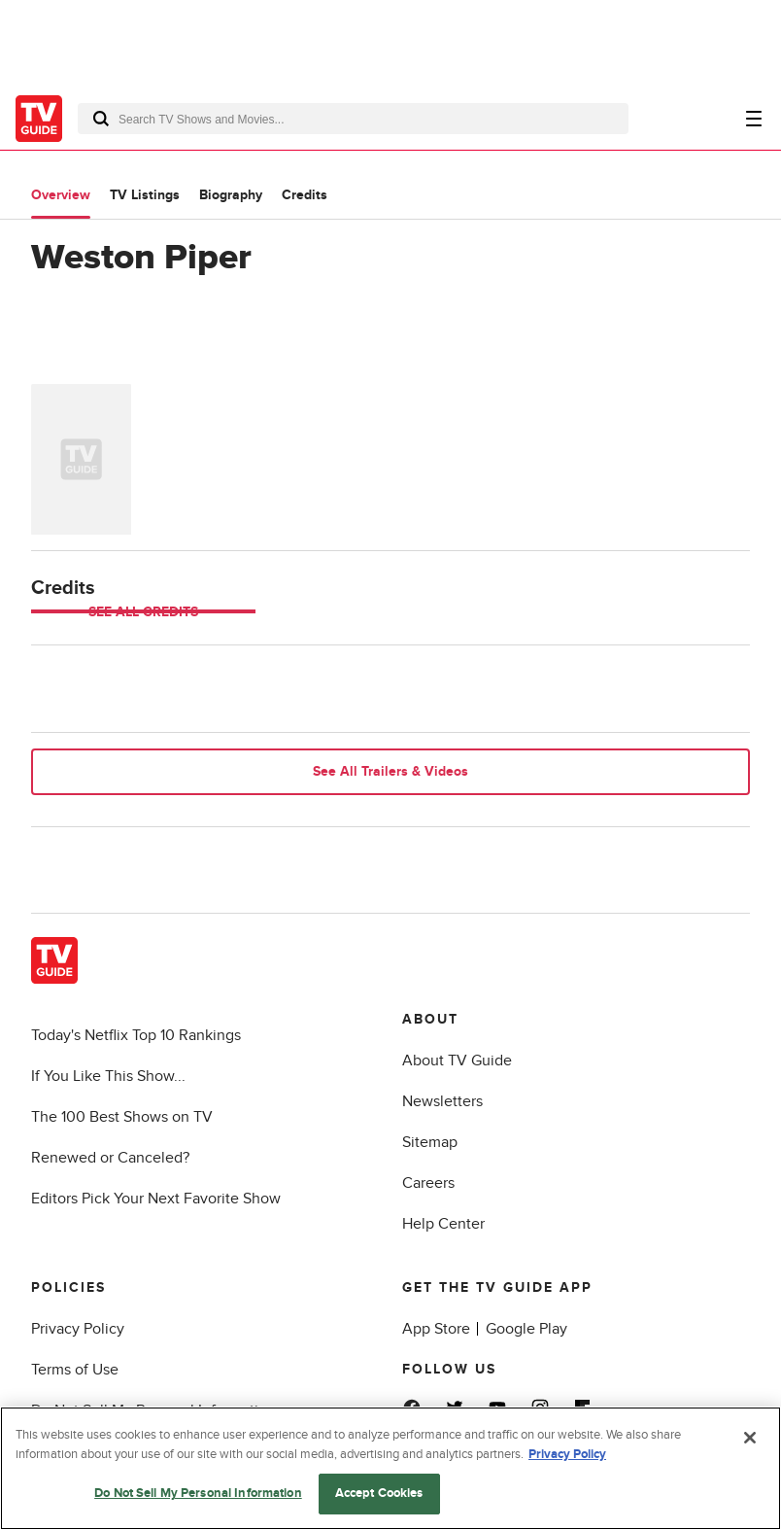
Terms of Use (75, 1369)
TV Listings (145, 195)
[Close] (750, 1437)
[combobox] (353, 118)
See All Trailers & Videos (390, 771)
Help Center (443, 1224)
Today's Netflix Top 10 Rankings (136, 1035)
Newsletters (442, 1101)
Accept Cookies (379, 1493)
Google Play (526, 1329)
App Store (436, 1329)
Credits (304, 195)
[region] (390, 1468)
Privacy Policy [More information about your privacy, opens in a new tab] (567, 1454)
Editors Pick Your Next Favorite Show (156, 1198)
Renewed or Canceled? (110, 1157)
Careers (428, 1183)
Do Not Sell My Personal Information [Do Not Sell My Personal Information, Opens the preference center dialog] (198, 1493)
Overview (60, 195)
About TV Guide (457, 1060)
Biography (230, 195)
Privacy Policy (77, 1329)
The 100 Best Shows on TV (122, 1117)
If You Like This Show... (108, 1076)
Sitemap (430, 1142)
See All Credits (143, 612)
